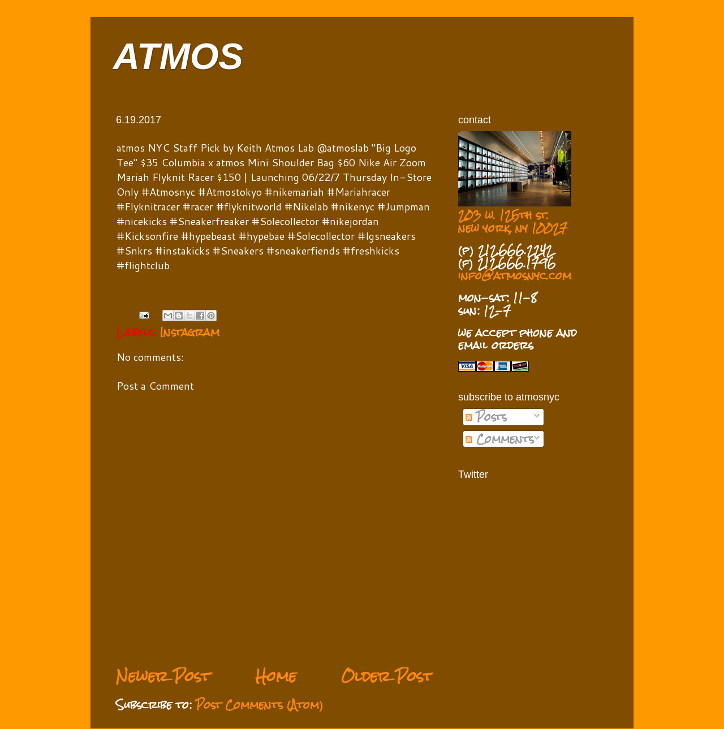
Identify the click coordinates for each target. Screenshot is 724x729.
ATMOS (178, 56)
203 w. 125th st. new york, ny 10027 (512, 221)
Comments (500, 439)
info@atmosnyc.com (514, 275)
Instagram (189, 332)
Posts (486, 417)
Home (275, 676)
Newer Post (163, 676)
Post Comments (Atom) (260, 704)
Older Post (387, 676)
